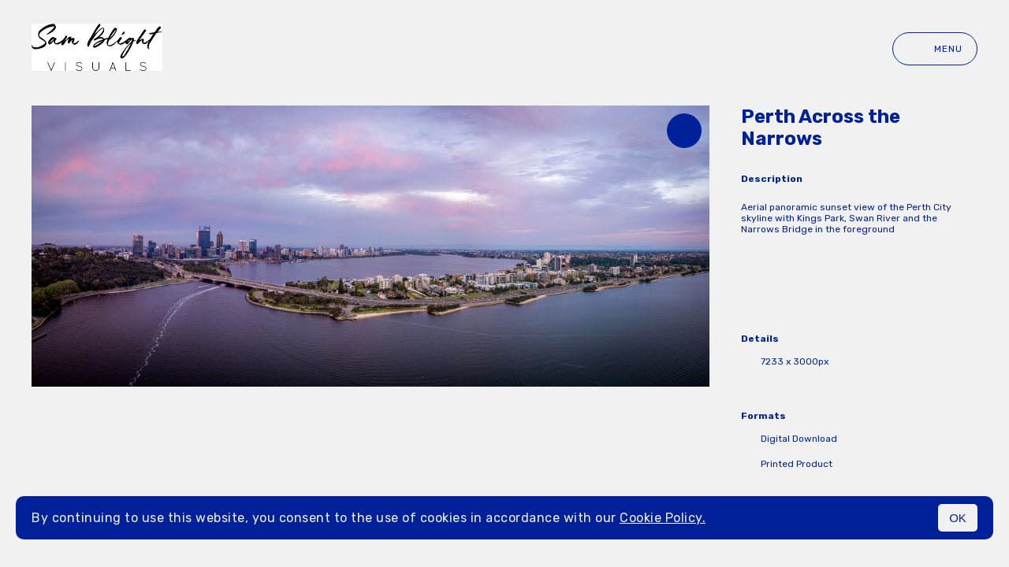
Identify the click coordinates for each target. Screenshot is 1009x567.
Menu (934, 48)
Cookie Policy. (663, 517)
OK (957, 517)
